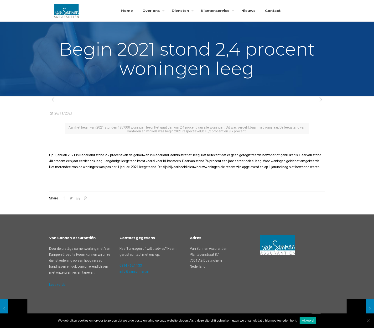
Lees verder (58, 284)
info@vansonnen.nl (134, 271)
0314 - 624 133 (130, 265)
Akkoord (308, 320)
